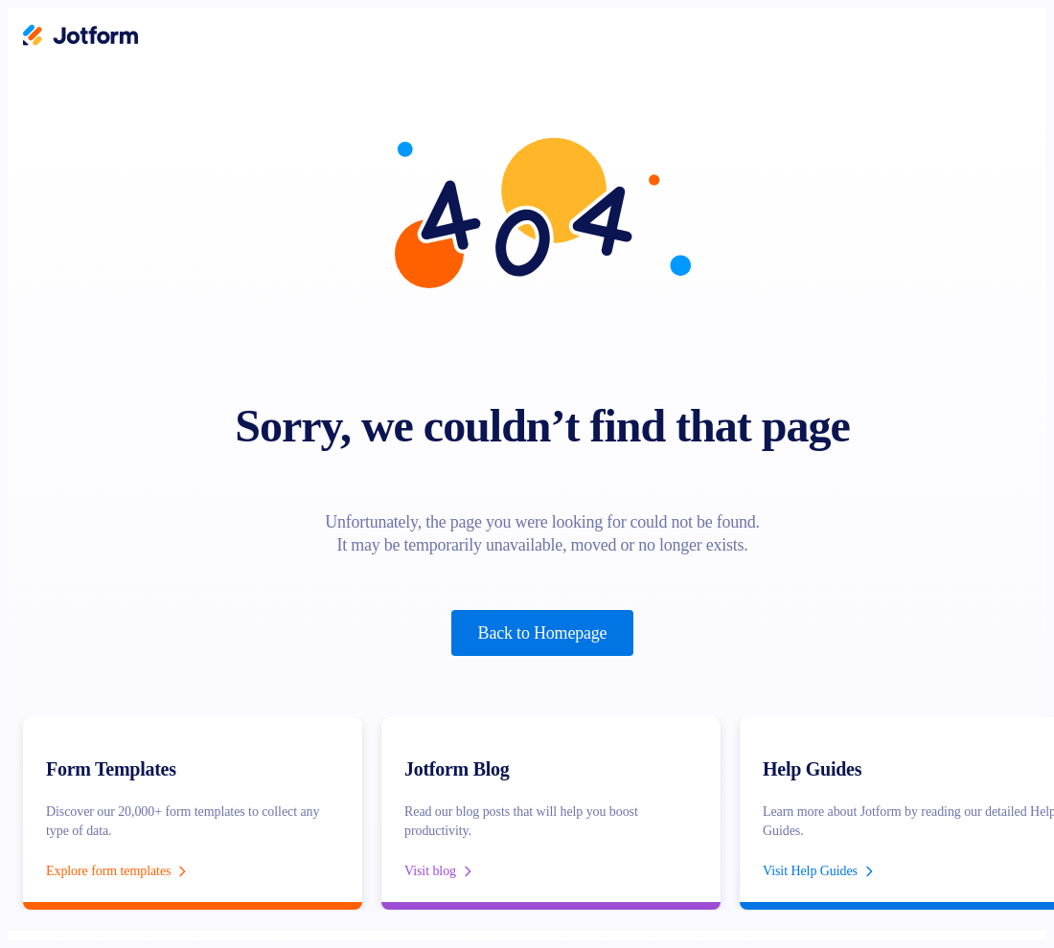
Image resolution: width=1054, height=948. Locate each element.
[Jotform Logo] (80, 37)
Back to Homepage (542, 633)
